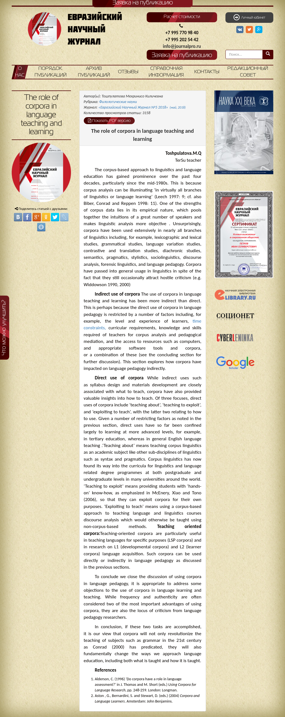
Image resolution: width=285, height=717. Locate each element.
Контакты (206, 72)
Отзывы (128, 72)
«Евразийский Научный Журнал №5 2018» (142, 107)
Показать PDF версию (109, 120)
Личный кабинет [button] (249, 17)
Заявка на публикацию (182, 55)
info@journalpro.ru (182, 46)
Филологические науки (118, 101)
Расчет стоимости (182, 17)
